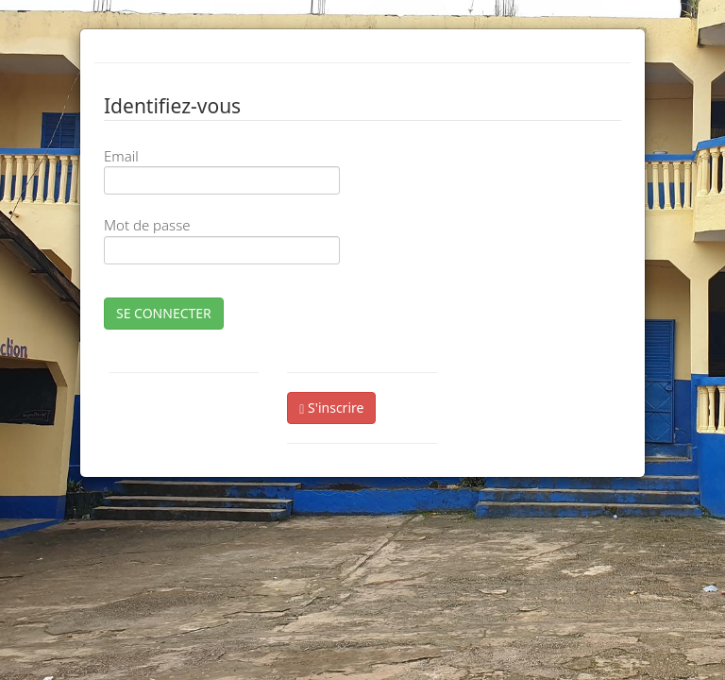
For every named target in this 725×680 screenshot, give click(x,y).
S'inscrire (331, 407)
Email (121, 155)
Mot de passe (147, 224)
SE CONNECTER (163, 313)
